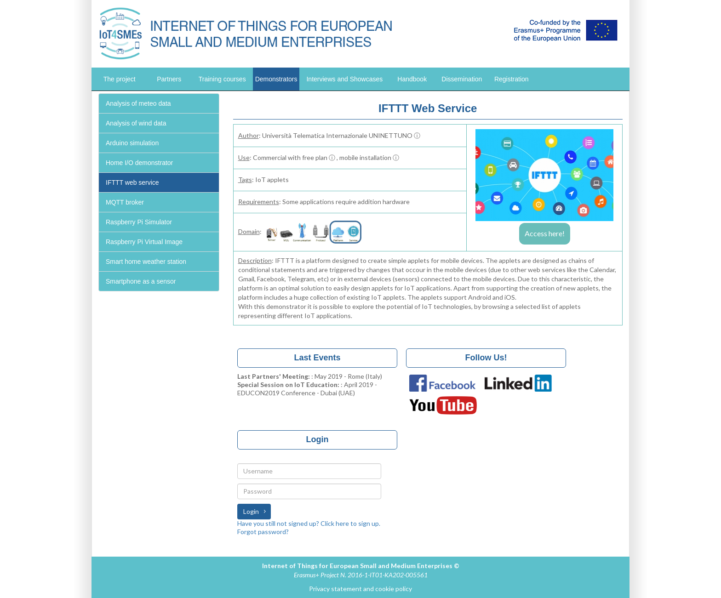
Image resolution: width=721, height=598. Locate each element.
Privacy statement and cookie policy (360, 588)
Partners (169, 79)
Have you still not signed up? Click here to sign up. (308, 523)
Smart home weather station (146, 261)
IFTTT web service (132, 182)
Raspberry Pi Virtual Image (144, 241)
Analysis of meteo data (138, 103)
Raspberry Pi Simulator (139, 222)
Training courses (222, 79)
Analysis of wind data (136, 123)
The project (119, 79)
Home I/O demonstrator (139, 162)
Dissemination (461, 79)
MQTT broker (125, 202)
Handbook (412, 79)
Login (251, 511)
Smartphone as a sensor (141, 281)
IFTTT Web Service (427, 108)
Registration (511, 79)
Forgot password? (263, 531)
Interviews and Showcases (344, 79)
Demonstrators (276, 79)
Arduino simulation (132, 143)
